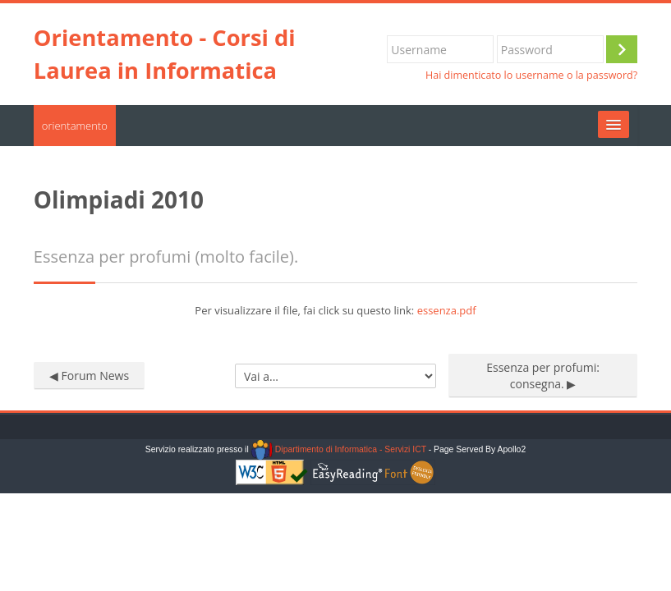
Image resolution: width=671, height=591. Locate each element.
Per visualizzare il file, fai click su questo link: (335, 310)
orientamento (75, 125)
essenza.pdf (446, 310)
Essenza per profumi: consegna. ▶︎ (543, 376)
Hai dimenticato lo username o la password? (531, 75)
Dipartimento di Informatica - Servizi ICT (338, 449)
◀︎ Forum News (89, 375)
